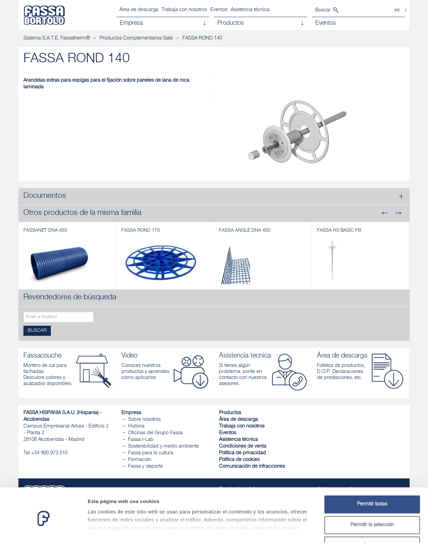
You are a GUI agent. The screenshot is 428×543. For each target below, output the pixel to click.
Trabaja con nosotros (184, 9)
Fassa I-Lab (140, 439)
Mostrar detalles (362, 530)
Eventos (218, 9)
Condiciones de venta (242, 446)
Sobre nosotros (144, 419)
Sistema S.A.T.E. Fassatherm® (56, 38)
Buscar (323, 10)
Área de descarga (138, 9)
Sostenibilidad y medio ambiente (163, 446)
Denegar (372, 518)
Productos (230, 412)
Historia (136, 426)
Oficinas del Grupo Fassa (155, 433)
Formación (139, 459)
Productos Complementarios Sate (136, 38)
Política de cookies (239, 459)
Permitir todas (372, 477)
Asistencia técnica (250, 9)
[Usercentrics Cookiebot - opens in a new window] (43, 530)
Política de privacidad (242, 453)
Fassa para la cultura (150, 453)
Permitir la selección (372, 498)
